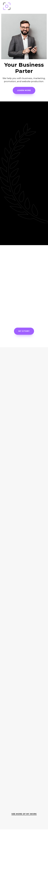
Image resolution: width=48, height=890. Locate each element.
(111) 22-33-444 (24, 870)
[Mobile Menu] (44, 6)
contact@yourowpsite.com (24, 879)
